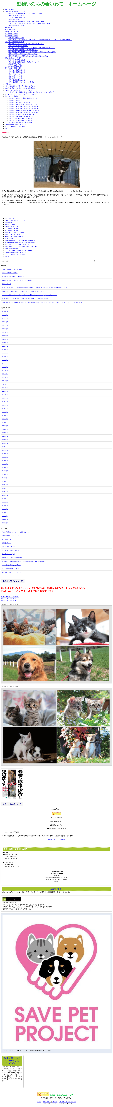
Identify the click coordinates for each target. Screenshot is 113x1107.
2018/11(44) (5, 488)
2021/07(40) (5, 377)
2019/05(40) (5, 467)
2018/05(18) (5, 509)
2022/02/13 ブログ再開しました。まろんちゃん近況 (17, 280)
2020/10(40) (5, 408)
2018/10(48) (5, 491)
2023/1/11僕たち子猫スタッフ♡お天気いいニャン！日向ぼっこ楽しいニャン (23, 291)
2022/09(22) (5, 329)
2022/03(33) (5, 349)
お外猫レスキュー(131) (8, 554)
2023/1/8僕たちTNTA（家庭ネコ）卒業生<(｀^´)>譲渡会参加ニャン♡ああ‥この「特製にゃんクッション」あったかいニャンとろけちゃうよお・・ (43, 302)
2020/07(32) (5, 419)
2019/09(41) (5, 453)
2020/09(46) (5, 412)
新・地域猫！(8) (6, 539)
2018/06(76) (5, 505)
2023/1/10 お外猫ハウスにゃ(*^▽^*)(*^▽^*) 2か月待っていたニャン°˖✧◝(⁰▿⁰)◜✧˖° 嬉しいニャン (29, 295)
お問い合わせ (47, 1102)
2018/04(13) (5, 512)
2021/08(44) (5, 374)
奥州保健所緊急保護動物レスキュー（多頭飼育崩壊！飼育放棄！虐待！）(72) (23, 561)
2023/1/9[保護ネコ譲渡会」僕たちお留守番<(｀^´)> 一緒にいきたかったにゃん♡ (25, 298)
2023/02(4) (5, 311)
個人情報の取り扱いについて (67, 1102)
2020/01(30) (5, 439)
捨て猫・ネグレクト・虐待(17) (10, 550)
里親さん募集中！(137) (8, 546)
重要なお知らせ (6, 284)
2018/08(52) (5, 498)
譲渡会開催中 (56, 888)
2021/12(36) (5, 360)
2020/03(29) (5, 432)
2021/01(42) (5, 398)
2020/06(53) (5, 422)
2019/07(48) (5, 460)
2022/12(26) (5, 318)
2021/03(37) (5, 391)
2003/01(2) (5, 523)
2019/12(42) (5, 443)
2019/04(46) (5, 471)
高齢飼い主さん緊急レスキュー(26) (12, 557)
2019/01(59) (5, 481)
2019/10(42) (5, 450)
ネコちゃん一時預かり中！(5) (10, 568)
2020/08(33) (5, 415)
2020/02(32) (5, 436)
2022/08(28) (5, 332)
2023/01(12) (5, 315)
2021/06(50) (5, 380)
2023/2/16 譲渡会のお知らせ (9, 273)
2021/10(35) (5, 367)
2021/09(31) (5, 370)
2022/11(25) (5, 322)
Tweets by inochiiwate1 (56, 839)
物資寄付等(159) (6, 543)
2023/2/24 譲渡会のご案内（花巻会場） (13, 269)
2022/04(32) (5, 346)
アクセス (54, 1102)
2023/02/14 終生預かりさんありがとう (13, 276)
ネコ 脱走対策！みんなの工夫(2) (11, 565)
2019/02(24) (5, 478)
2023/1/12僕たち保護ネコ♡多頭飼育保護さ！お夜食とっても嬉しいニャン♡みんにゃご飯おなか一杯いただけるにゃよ (35, 287)
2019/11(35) (5, 446)
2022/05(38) (5, 342)
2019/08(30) (5, 457)
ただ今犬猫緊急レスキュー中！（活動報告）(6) (15, 532)
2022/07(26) (5, 335)
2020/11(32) (5, 405)
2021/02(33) (5, 394)
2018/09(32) (5, 495)
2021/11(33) (5, 363)
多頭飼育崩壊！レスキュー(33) (10, 535)
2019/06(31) (5, 464)
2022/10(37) (5, 325)
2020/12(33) (5, 401)
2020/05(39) (5, 426)
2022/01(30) (5, 356)
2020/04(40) (5, 429)
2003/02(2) (5, 519)
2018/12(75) (5, 484)
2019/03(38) (5, 474)
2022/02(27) (5, 353)
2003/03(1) (5, 516)
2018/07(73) (5, 502)
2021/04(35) (5, 387)
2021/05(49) (5, 384)
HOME (39, 1102)
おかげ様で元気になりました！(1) (11, 572)
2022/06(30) (5, 339)
